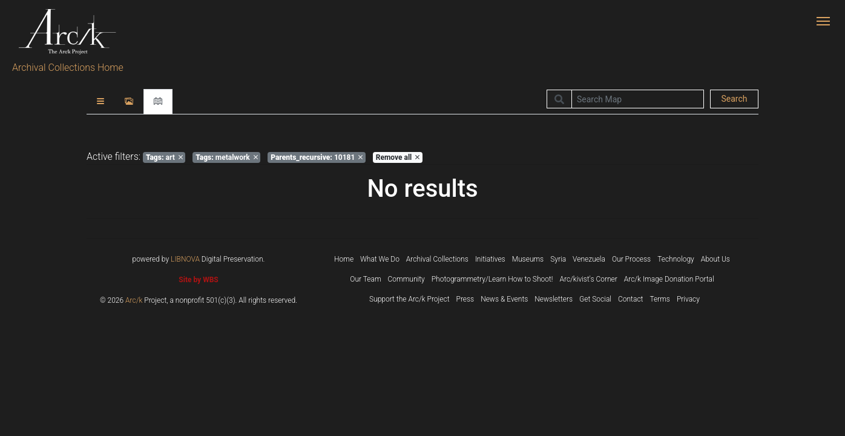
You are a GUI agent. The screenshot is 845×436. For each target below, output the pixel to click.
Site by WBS (198, 280)
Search (734, 99)
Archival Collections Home (67, 67)
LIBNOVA (185, 259)
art (164, 157)
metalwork (227, 157)
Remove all (397, 157)
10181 (317, 157)
